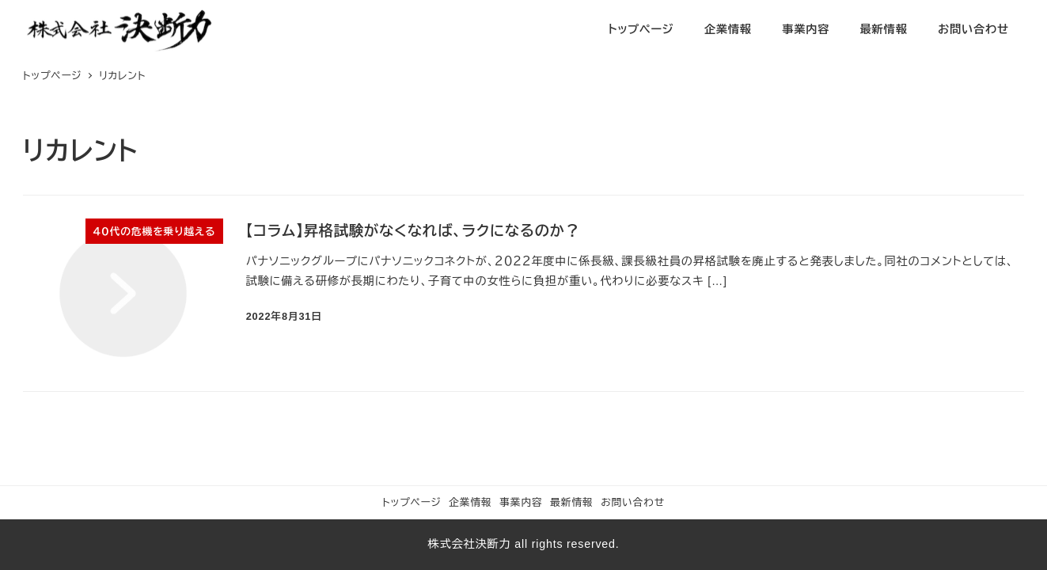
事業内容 (520, 502)
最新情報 (571, 502)
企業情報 (470, 502)
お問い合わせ (633, 502)
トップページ (412, 502)
